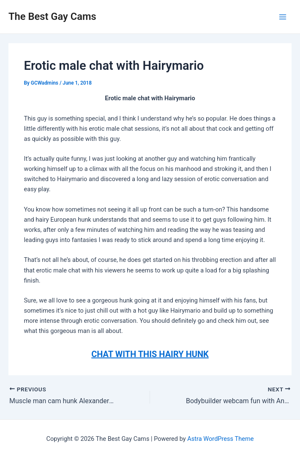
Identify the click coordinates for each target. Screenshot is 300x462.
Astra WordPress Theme (220, 439)
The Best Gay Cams (52, 16)
